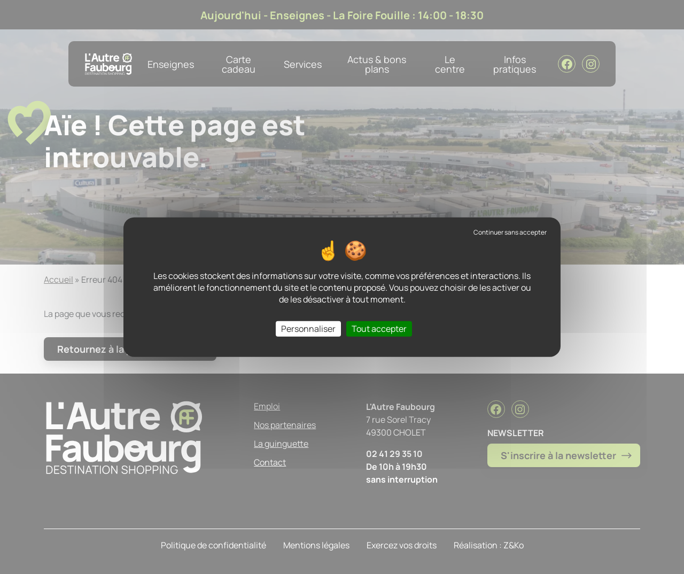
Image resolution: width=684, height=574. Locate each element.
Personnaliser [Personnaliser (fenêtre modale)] (308, 328)
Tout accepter (379, 328)
